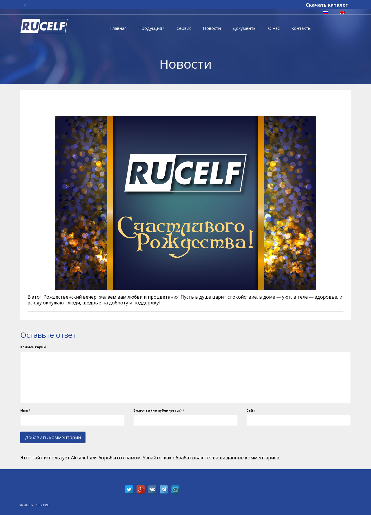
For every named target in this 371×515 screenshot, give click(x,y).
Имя (25, 410)
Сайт (250, 410)
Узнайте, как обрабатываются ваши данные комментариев (211, 457)
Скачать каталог (327, 5)
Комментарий (33, 347)
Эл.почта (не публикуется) (158, 410)
